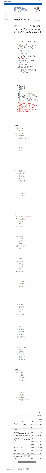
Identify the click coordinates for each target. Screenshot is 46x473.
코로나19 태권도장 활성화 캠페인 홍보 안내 (19, 438)
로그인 (33, 0)
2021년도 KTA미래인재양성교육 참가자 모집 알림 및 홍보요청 (21, 455)
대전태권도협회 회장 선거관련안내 (18, 426)
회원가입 (35, 0)
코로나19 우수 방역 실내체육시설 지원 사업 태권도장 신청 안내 (21, 435)
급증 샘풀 (15, 427)
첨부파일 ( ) (15, 22)
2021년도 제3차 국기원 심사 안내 (18, 450)
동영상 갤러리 (6, 20)
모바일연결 (38, 0)
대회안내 (6, 18)
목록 (34, 17)
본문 (19, 17)
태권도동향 (6, 14)
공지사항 (6, 13)
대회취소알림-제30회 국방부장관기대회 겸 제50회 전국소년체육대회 (22, 439)
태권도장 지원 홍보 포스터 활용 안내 (18, 447)
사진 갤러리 (6, 19)
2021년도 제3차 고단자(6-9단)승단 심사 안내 (19, 432)
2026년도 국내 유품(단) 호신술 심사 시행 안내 (20, 424)
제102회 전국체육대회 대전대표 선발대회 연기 (19, 459)
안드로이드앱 (40, 0)
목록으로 (39, 415)
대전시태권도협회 (14, 20)
